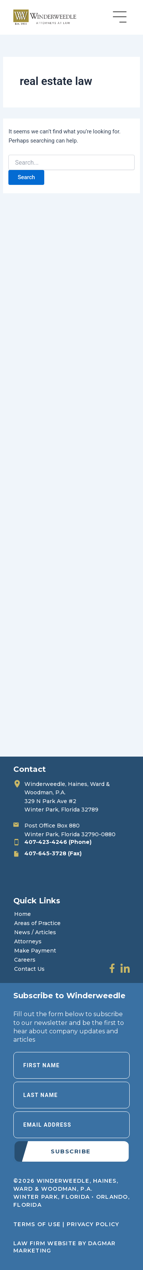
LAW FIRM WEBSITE (44, 1243)
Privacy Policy (93, 1224)
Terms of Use (37, 1224)
